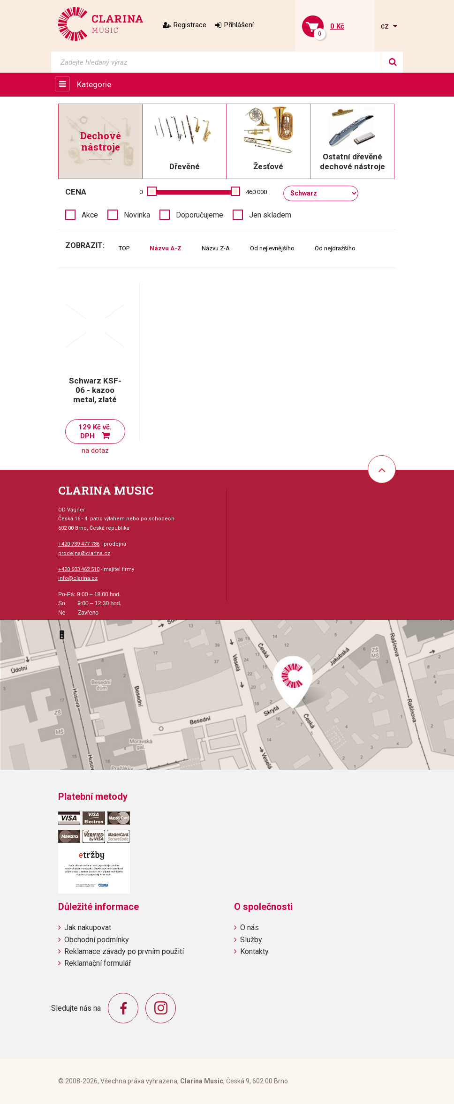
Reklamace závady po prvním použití (124, 951)
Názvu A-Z (166, 248)
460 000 (256, 191)
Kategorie (94, 84)
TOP (124, 248)
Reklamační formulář (97, 963)
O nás (249, 927)
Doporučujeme (199, 214)
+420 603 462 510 (78, 569)
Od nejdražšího (335, 248)
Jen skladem (270, 214)
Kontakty (254, 951)
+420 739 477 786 (78, 544)
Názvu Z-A (216, 248)
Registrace (190, 25)
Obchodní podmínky (96, 939)
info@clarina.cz (78, 578)
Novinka (137, 214)
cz (386, 26)
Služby (251, 939)
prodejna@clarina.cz (84, 553)
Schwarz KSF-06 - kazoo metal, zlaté (95, 390)
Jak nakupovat (87, 927)
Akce (90, 214)
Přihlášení (239, 25)
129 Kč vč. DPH (95, 431)
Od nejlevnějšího (272, 248)
